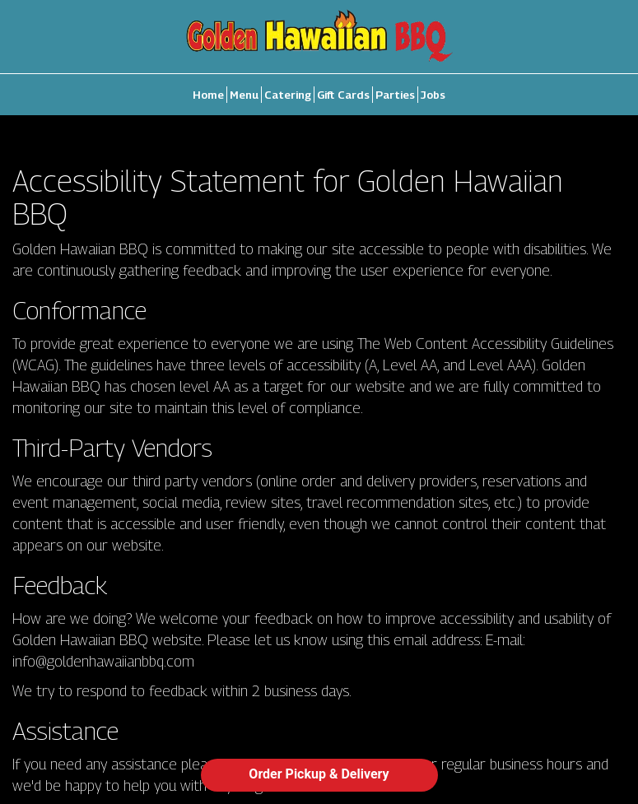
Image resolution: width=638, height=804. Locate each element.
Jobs (433, 94)
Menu (244, 94)
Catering (287, 94)
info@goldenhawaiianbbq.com (103, 661)
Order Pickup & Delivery (319, 774)
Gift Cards (343, 94)
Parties (395, 94)
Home (208, 94)
